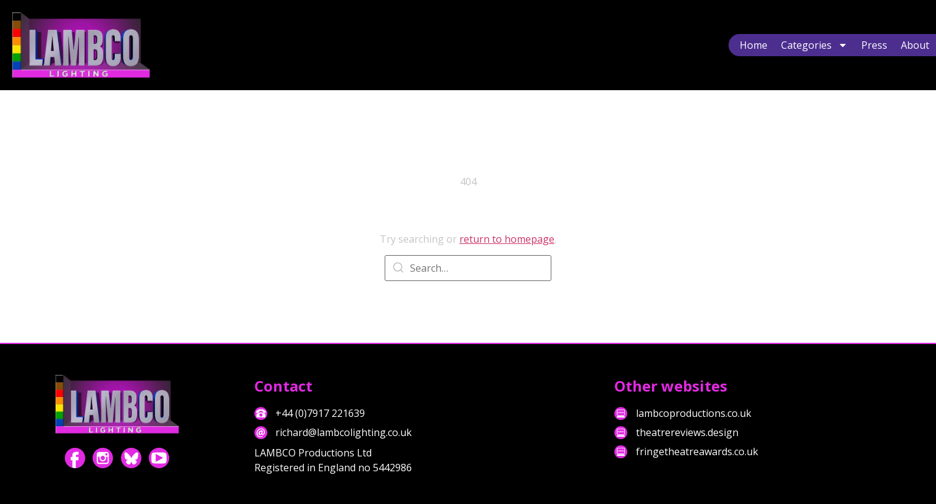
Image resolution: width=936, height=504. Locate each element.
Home (753, 45)
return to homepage (506, 239)
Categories (814, 45)
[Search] (398, 269)
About (915, 45)
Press (874, 45)
